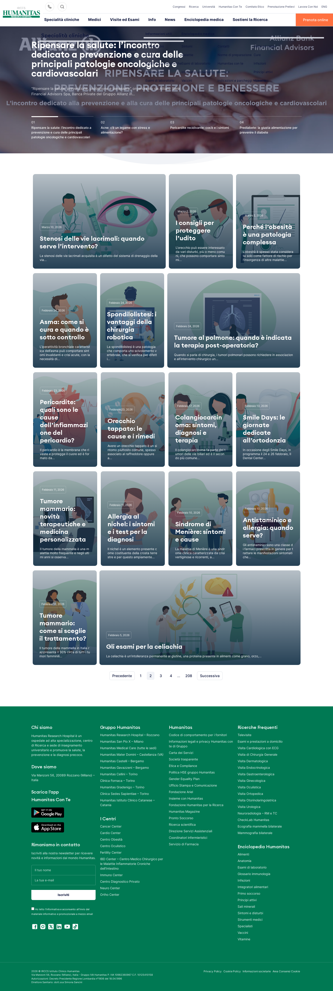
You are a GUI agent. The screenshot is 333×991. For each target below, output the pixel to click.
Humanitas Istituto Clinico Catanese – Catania (127, 802)
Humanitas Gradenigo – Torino (122, 787)
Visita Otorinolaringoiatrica (257, 800)
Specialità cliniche (59, 19)
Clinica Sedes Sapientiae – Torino (124, 793)
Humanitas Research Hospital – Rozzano (129, 734)
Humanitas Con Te (230, 6)
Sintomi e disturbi (250, 912)
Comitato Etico (255, 6)
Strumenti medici (250, 919)
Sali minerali (246, 906)
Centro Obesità (111, 839)
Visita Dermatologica (253, 760)
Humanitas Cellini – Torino (119, 774)
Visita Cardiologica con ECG (258, 747)
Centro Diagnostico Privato (120, 881)
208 (188, 675)
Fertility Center (111, 852)
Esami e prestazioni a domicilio (260, 741)
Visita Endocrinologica (254, 767)
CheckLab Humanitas (253, 819)
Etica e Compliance (183, 765)
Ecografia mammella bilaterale (260, 826)
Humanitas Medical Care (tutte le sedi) (128, 747)
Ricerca (194, 6)
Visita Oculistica (249, 787)
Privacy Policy (213, 971)
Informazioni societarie (257, 971)
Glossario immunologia (254, 873)
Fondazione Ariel (181, 791)
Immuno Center (111, 874)
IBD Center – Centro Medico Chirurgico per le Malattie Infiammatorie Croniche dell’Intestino (131, 863)
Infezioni (244, 880)
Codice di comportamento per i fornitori (198, 734)
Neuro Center (110, 887)
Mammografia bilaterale (255, 832)
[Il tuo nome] (63, 869)
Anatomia (244, 860)
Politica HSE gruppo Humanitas (192, 772)
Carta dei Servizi (181, 752)
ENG (324, 6)
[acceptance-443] (32, 908)
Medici (89, 19)
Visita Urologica (249, 806)
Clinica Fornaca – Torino (117, 780)
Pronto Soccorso (181, 817)
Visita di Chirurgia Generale (257, 754)
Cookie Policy (232, 971)
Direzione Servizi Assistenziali (190, 830)
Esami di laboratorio (252, 867)
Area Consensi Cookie (286, 971)
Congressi (179, 6)
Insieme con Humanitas (186, 798)
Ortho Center (109, 894)
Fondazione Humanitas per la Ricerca (196, 804)
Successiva (210, 675)
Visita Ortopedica (250, 793)
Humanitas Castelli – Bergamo (122, 760)
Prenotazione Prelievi (281, 6)
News (160, 19)
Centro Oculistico (112, 845)
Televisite (244, 734)
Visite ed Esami (117, 19)
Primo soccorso (249, 893)
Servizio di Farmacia (184, 844)
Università (208, 6)
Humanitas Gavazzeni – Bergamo (124, 767)
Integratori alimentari (253, 886)
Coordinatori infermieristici (188, 837)
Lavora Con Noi (308, 6)
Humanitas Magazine (184, 811)
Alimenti (243, 854)
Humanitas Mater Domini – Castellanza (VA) (131, 754)
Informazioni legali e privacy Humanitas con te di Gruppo (201, 743)
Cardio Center (110, 832)
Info (143, 19)
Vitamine (244, 939)
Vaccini (243, 932)
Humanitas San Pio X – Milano (121, 741)
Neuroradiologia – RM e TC (257, 813)
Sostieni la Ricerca (234, 19)
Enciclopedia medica (191, 19)
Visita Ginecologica (251, 780)
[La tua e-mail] (63, 880)
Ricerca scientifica (182, 824)
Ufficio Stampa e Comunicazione (193, 785)
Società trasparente (183, 759)
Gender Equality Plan (184, 778)
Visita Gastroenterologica (256, 774)
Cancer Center (111, 826)
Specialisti (245, 926)
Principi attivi (247, 899)
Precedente (122, 675)
